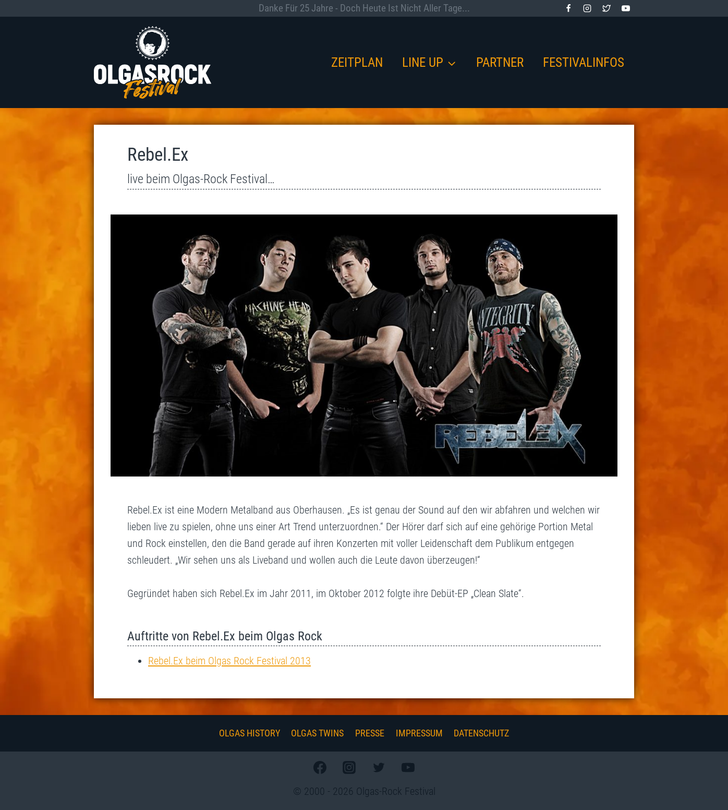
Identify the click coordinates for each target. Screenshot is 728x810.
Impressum (419, 733)
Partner (500, 62)
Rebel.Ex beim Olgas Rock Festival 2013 (229, 660)
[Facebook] (568, 8)
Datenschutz (481, 733)
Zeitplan (357, 62)
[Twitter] (606, 8)
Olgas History (249, 733)
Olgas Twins (317, 733)
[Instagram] (587, 8)
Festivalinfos (583, 62)
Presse (369, 733)
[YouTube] (625, 8)
